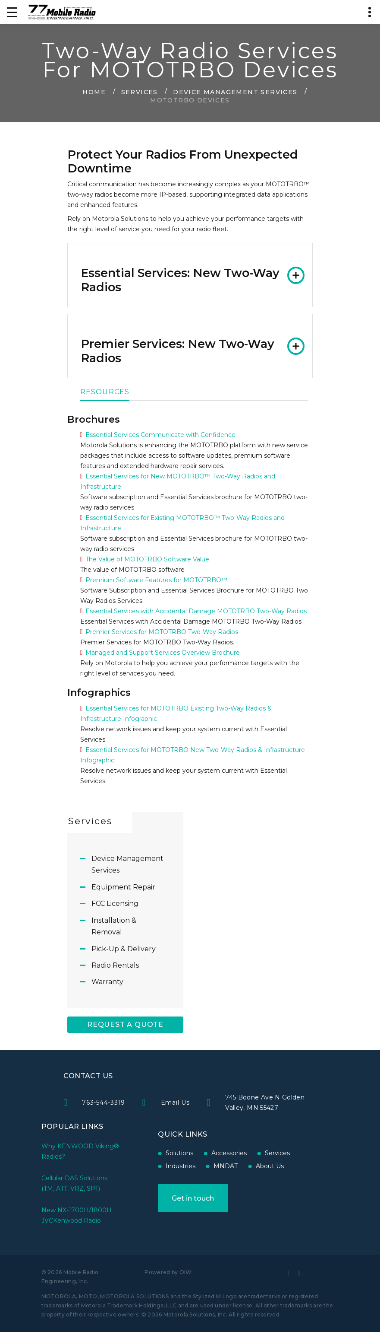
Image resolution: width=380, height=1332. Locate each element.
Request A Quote (125, 1024)
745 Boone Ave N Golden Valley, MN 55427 (317, 1102)
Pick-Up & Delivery (123, 949)
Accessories (199, 1153)
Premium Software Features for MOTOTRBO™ (156, 580)
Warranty (107, 982)
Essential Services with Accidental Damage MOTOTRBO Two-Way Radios (196, 611)
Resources (105, 392)
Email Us (227, 1102)
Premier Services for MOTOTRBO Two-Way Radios (161, 632)
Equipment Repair (123, 887)
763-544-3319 (155, 1102)
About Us (240, 1166)
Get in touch (163, 1198)
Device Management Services (235, 92)
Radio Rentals (115, 965)
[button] (190, 275)
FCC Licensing (114, 903)
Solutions (150, 1153)
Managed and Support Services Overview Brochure (162, 652)
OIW (185, 1272)
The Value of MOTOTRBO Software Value (147, 559)
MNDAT (196, 1166)
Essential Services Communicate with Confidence (160, 435)
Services (139, 92)
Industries (151, 1166)
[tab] (190, 275)
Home (94, 92)
